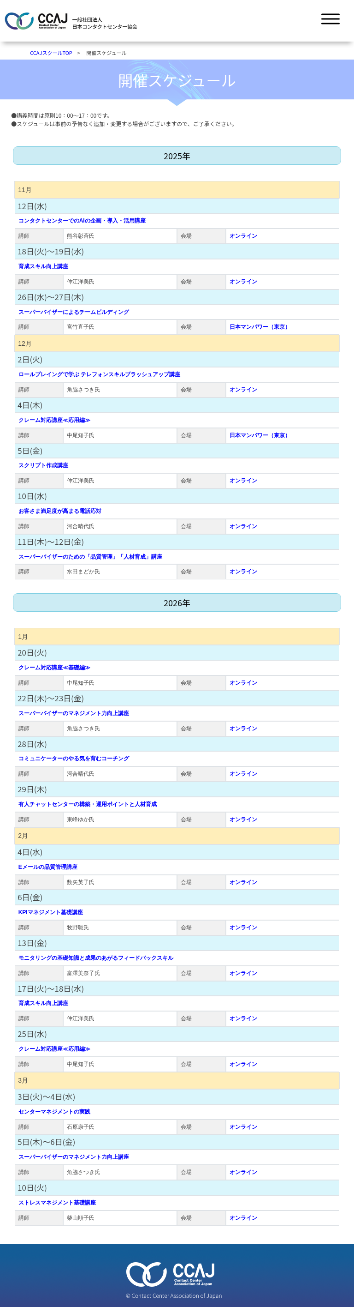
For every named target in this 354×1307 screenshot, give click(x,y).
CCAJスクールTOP (51, 52)
